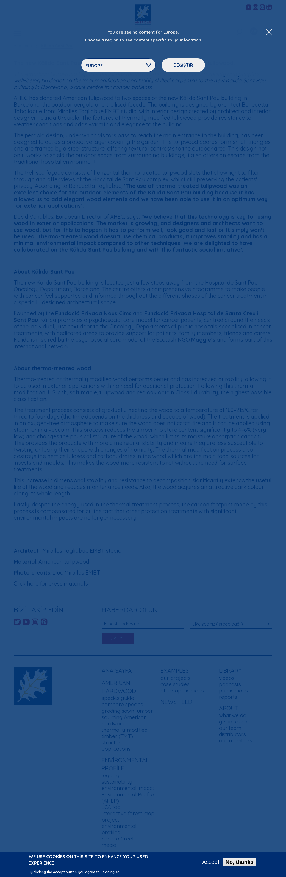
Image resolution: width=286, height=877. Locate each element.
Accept (211, 863)
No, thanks (240, 863)
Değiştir (183, 65)
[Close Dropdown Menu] (268, 32)
